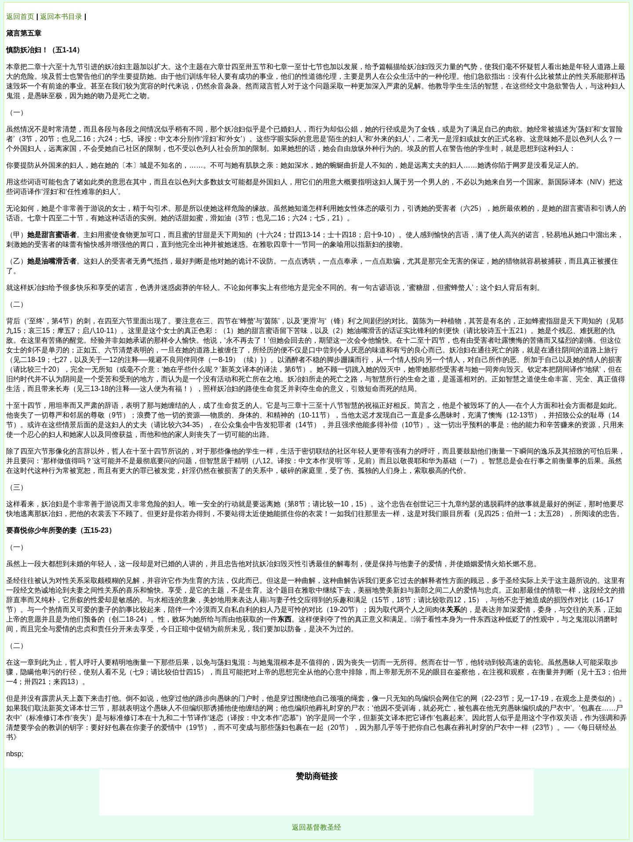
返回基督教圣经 (316, 827)
